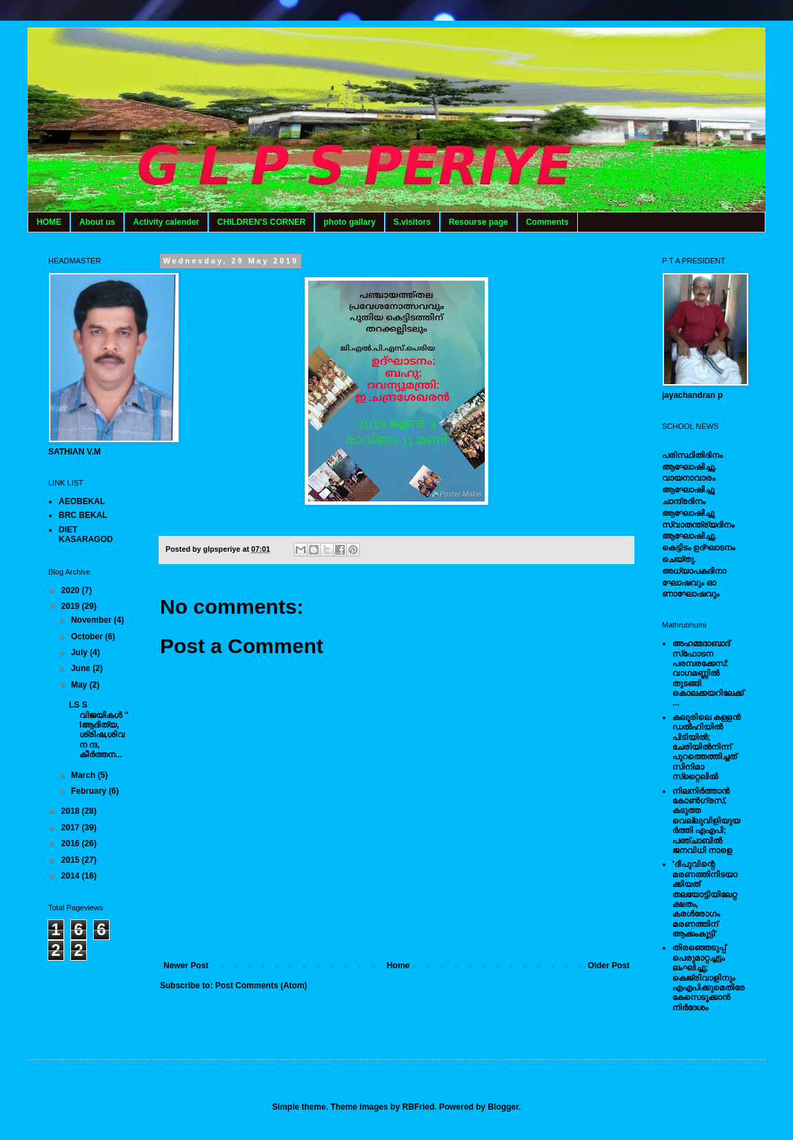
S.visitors (412, 222)
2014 (71, 876)
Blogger (503, 1107)
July (80, 652)
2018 (71, 811)
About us (97, 222)
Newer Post (185, 965)
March (84, 775)
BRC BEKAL (83, 515)
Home (398, 965)
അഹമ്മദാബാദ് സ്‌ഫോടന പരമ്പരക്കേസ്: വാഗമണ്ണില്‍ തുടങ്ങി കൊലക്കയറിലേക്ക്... (707, 673)
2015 (71, 860)
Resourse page (478, 222)
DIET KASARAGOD (86, 534)
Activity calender (166, 222)
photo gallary (349, 222)
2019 (71, 606)
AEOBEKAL (82, 501)
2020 (71, 590)
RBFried (418, 1107)
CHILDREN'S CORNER (261, 222)
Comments (547, 222)
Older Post (609, 965)
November (92, 620)
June (81, 668)
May (80, 685)
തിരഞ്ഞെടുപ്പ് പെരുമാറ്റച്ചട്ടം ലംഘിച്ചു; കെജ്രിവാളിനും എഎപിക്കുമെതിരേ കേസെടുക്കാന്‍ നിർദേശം (708, 977)
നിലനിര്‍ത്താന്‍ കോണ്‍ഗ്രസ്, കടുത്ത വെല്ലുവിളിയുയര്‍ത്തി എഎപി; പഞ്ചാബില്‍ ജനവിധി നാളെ (706, 820)
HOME (49, 222)
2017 (71, 827)
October (88, 636)
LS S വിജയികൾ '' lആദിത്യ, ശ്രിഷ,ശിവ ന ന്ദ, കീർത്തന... (98, 729)
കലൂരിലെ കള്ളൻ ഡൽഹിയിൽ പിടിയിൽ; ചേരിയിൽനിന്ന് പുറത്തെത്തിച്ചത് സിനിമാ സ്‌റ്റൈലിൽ (706, 746)
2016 (71, 843)
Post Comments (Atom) (261, 985)
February (90, 791)
